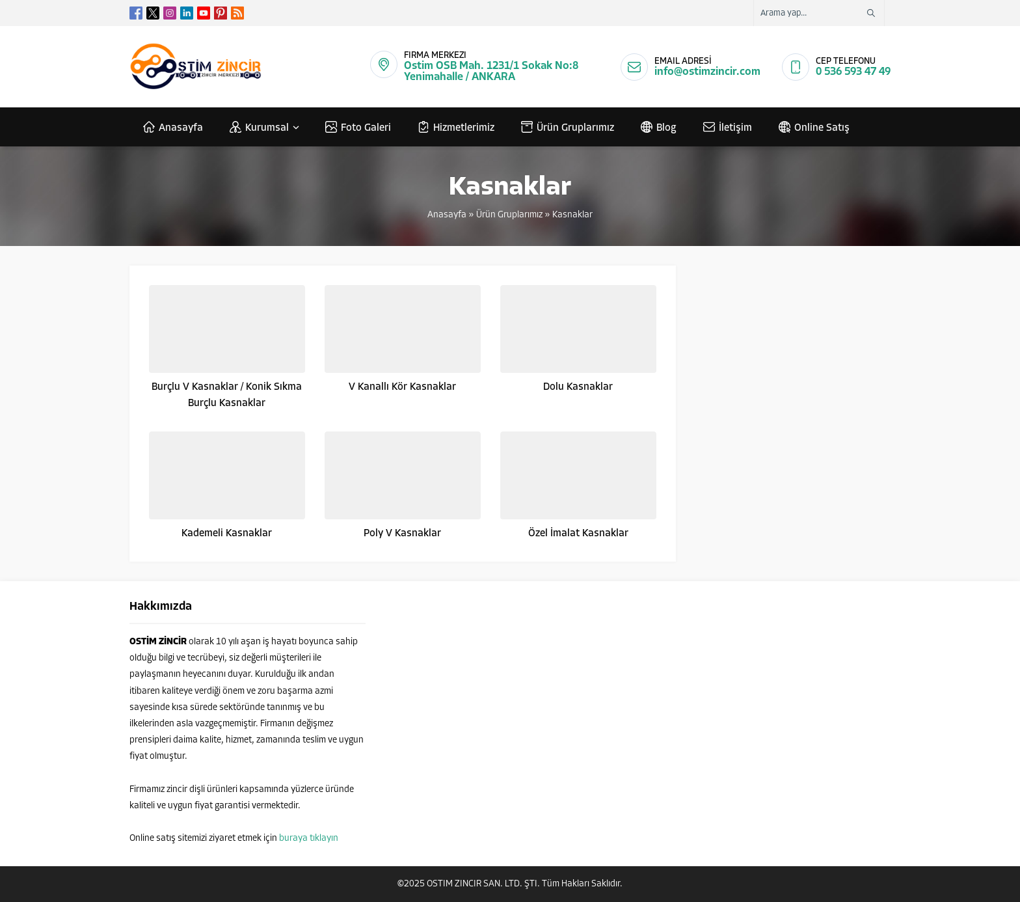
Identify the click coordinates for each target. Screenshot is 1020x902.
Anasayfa (446, 215)
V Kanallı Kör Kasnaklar (402, 387)
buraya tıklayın (308, 838)
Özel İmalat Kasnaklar (578, 533)
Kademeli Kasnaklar (226, 533)
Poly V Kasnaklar (402, 533)
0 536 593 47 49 (853, 71)
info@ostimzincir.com (707, 71)
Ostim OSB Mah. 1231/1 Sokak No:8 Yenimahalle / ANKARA (491, 72)
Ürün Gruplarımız (509, 215)
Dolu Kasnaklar (578, 387)
